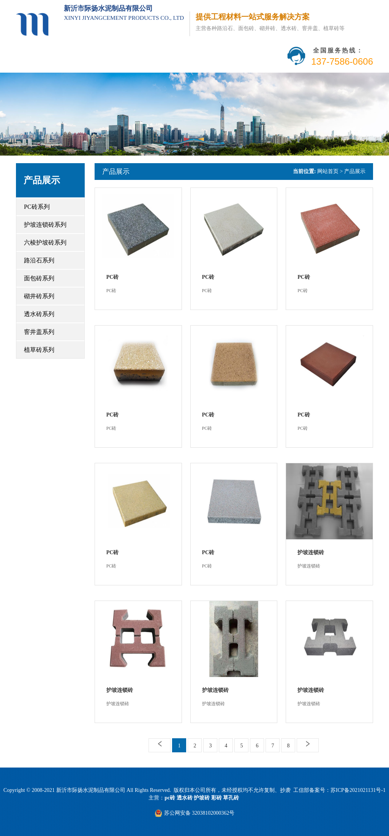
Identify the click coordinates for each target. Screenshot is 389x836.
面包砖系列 (39, 278)
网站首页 (327, 171)
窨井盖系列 (39, 332)
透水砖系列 (39, 314)
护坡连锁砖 (310, 552)
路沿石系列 (39, 260)
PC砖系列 (37, 206)
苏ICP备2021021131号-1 (358, 790)
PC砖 (112, 277)
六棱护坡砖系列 (45, 242)
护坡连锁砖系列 (45, 224)
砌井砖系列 (39, 296)
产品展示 (116, 171)
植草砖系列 (39, 349)
